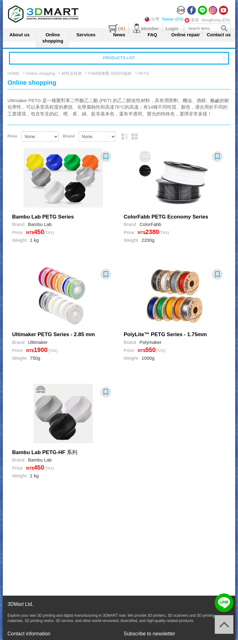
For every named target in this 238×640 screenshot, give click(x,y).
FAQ (152, 34)
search (224, 28)
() (116, 28)
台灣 (152, 19)
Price (12, 136)
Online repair (185, 34)
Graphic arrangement (134, 136)
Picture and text (124, 136)
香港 (192, 20)
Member (145, 28)
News (119, 34)
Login (171, 28)
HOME (13, 73)
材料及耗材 (72, 73)
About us (20, 34)
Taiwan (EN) (172, 19)
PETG (143, 73)
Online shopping (52, 37)
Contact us (219, 34)
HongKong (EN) (215, 20)
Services (85, 34)
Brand (69, 136)
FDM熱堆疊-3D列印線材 (110, 73)
